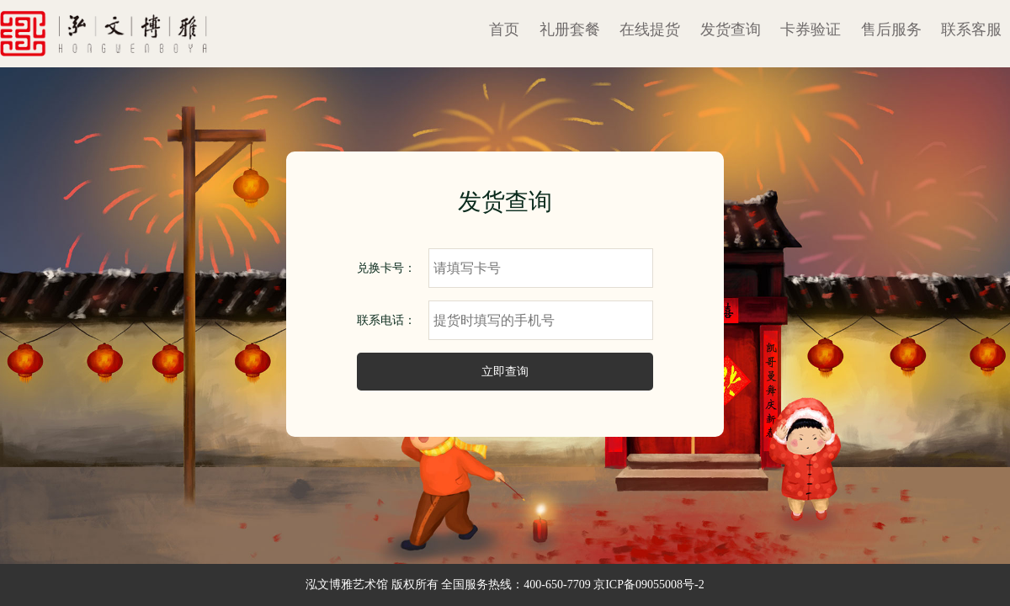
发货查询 (730, 29)
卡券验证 (810, 29)
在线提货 (649, 29)
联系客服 (971, 29)
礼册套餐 (570, 29)
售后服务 (891, 29)
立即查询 (505, 371)
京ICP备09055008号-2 (648, 584)
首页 (504, 29)
